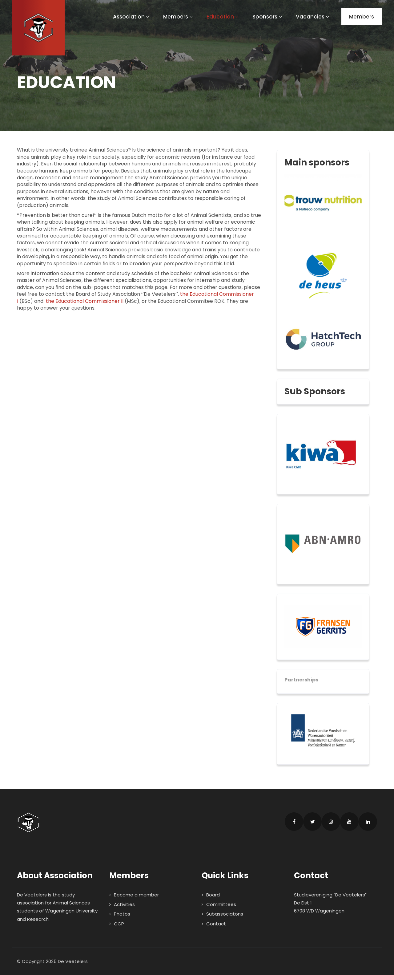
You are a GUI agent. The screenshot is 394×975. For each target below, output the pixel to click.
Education (223, 16)
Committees (221, 904)
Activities (124, 904)
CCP (119, 923)
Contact (216, 923)
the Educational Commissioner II (84, 301)
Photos (122, 914)
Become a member (136, 895)
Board (213, 895)
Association (132, 16)
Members (178, 16)
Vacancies (313, 16)
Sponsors (267, 16)
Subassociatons (224, 914)
